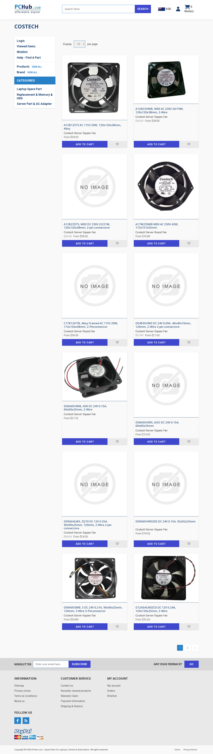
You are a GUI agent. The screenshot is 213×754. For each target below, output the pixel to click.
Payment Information (73, 701)
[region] (34, 96)
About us (19, 701)
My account (113, 685)
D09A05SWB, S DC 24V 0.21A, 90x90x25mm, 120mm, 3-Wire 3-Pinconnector (93, 609)
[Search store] (98, 9)
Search (142, 8)
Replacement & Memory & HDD (35, 96)
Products (23, 66)
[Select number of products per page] (79, 44)
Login (21, 41)
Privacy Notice (190, 749)
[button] (178, 9)
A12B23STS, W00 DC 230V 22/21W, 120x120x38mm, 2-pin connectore (87, 226)
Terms (177, 749)
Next (195, 648)
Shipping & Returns (72, 706)
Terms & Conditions (25, 696)
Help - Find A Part (29, 57)
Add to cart (85, 144)
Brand (21, 72)
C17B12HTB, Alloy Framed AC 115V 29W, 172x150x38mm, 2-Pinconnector (91, 325)
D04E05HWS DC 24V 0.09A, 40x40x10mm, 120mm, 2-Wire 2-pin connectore (163, 325)
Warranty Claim (69, 696)
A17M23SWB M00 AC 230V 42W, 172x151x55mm (156, 226)
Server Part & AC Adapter (34, 103)
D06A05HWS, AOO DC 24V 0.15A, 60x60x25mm (157, 424)
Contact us (67, 685)
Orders (111, 690)
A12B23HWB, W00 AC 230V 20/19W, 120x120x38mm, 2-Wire (159, 110)
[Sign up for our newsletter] (51, 664)
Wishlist (22, 52)
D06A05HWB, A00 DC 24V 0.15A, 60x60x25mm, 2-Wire (85, 407)
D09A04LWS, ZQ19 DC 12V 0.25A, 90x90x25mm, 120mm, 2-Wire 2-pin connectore (87, 525)
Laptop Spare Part (29, 89)
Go (192, 664)
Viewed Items (26, 46)
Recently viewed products (76, 690)
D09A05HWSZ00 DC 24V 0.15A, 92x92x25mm (165, 521)
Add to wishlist (117, 144)
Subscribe (79, 664)
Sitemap (19, 685)
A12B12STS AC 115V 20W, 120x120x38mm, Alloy (92, 126)
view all (37, 66)
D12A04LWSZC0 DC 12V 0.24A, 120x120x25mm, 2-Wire (155, 609)
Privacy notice (22, 690)
